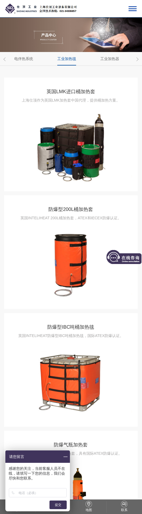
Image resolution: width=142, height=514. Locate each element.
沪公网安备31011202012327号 (98, 486)
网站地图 (82, 492)
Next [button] (137, 59)
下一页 (81, 455)
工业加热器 (109, 59)
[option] (25, 58)
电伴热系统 (23, 59)
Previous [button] (5, 59)
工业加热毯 (66, 59)
